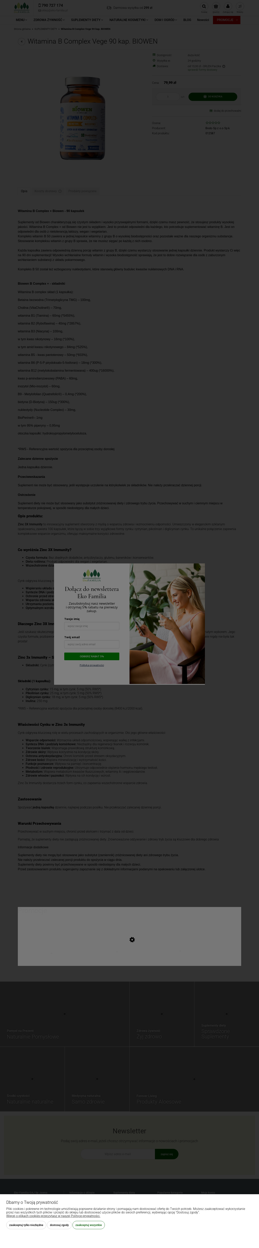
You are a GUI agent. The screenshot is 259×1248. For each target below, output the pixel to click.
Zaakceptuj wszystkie (88, 1225)
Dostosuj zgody (59, 1225)
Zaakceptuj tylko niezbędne (26, 1225)
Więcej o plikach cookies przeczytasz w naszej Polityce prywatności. (53, 1216)
